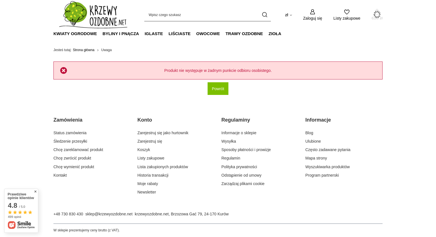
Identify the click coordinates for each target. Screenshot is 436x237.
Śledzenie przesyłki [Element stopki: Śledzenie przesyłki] (70, 141)
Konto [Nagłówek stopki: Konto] (145, 120)
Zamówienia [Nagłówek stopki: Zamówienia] (67, 120)
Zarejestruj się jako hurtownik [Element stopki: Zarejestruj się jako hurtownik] (163, 133)
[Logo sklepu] (90, 14)
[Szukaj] (264, 14)
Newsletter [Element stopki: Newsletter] (147, 192)
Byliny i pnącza (120, 33)
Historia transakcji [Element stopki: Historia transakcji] (153, 175)
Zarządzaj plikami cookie (242, 183)
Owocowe (208, 33)
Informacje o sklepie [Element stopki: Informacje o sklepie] (239, 133)
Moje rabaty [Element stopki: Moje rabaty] (148, 183)
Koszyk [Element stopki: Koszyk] (144, 149)
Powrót (218, 88)
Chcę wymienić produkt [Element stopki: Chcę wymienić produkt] (73, 167)
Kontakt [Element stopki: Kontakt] (60, 175)
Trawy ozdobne (244, 33)
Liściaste (179, 33)
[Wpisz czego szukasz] (207, 14)
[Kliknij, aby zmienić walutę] (288, 14)
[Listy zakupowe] (346, 15)
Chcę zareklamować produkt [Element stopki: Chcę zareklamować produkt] (78, 149)
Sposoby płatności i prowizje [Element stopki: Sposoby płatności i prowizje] (246, 149)
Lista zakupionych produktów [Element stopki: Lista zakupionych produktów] (163, 167)
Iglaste (154, 33)
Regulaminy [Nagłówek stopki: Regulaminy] (235, 120)
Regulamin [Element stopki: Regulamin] (230, 158)
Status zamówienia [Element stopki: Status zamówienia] (70, 133)
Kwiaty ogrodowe (75, 33)
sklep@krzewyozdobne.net (109, 214)
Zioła (275, 33)
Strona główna (84, 50)
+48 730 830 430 (68, 214)
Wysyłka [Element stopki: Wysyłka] (228, 141)
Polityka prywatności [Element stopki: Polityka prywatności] (239, 167)
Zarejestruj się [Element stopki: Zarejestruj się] (150, 141)
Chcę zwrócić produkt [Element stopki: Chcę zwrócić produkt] (72, 158)
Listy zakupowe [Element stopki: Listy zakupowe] (151, 158)
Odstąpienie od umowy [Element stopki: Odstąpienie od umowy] (241, 175)
